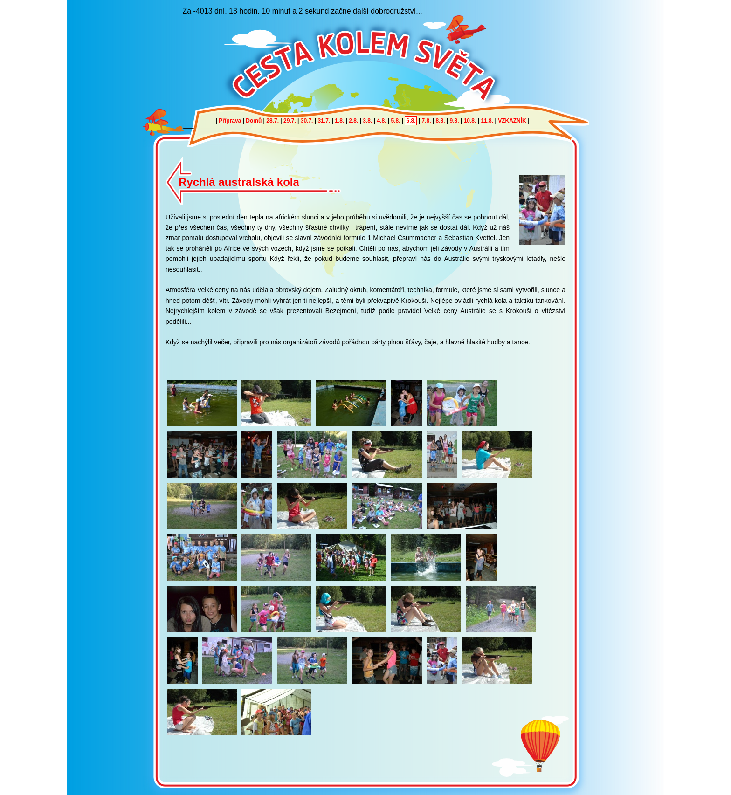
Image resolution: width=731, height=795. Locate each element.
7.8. (426, 120)
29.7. (289, 120)
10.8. (470, 120)
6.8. (410, 120)
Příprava (230, 120)
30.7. (307, 120)
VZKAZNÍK (512, 120)
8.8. (440, 120)
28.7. (272, 120)
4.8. (381, 120)
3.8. (367, 120)
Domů (254, 120)
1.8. (339, 120)
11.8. (487, 120)
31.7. (324, 120)
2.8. (353, 120)
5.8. (395, 120)
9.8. (454, 120)
